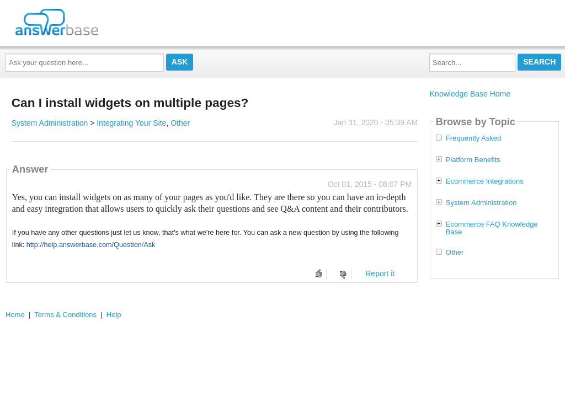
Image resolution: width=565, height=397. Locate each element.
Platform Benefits (473, 160)
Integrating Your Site (131, 123)
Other (180, 123)
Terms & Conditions (65, 314)
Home (15, 314)
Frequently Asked (473, 138)
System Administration (50, 123)
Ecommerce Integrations (485, 181)
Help (113, 314)
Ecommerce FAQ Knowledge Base (492, 228)
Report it (380, 273)
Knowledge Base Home (470, 93)
